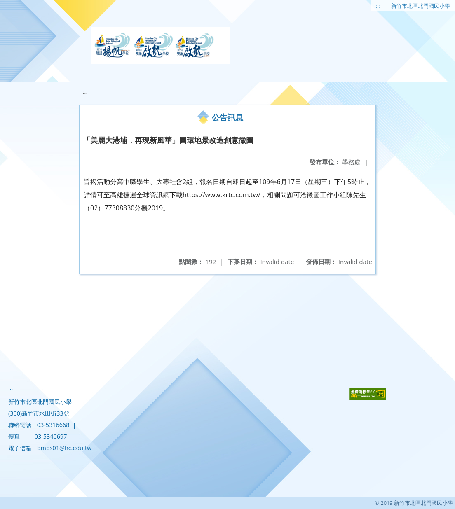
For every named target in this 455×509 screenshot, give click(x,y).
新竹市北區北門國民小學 (420, 5)
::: (378, 5)
